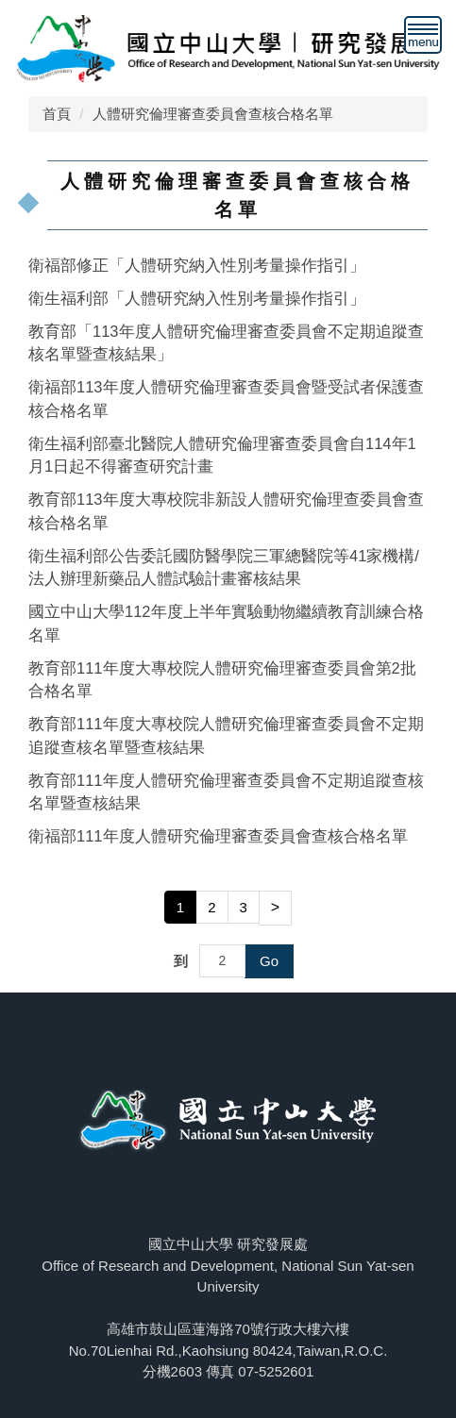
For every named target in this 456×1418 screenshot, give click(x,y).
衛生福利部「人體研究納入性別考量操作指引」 (196, 298)
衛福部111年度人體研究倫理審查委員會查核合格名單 (218, 835)
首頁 (56, 114)
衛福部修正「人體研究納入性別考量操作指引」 (196, 265)
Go (269, 961)
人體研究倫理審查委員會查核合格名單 (213, 114)
